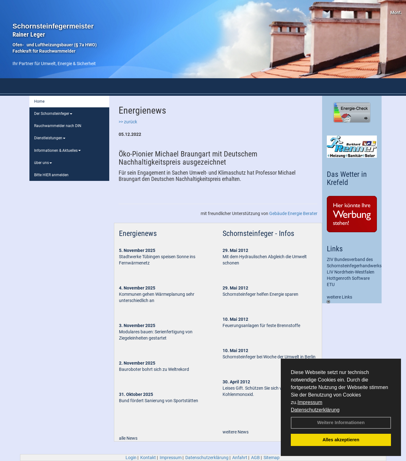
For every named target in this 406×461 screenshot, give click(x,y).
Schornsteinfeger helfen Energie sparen (260, 294)
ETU (331, 284)
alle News (128, 438)
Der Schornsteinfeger (53, 113)
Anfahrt (239, 457)
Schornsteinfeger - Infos (258, 233)
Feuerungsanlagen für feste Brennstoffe (261, 325)
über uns (43, 163)
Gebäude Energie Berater (293, 213)
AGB (255, 457)
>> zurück (128, 121)
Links (335, 248)
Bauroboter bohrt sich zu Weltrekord (154, 369)
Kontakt (148, 457)
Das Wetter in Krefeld (347, 178)
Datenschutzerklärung (315, 409)
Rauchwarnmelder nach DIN (57, 126)
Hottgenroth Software (348, 278)
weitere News (236, 431)
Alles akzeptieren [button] (340, 439)
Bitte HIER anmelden (51, 175)
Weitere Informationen (341, 422)
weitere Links (339, 299)
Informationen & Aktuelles (57, 150)
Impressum (309, 402)
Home (39, 101)
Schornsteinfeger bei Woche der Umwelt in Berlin (269, 356)
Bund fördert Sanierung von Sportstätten (159, 400)
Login (131, 457)
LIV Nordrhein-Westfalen (350, 271)
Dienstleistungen (49, 138)
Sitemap (272, 457)
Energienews (138, 233)
